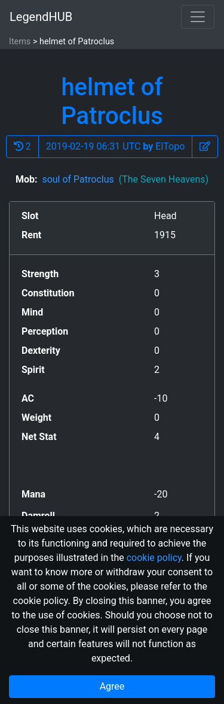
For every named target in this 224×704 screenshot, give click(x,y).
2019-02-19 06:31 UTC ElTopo (115, 146)
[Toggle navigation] (197, 17)
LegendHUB (41, 17)
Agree (112, 686)
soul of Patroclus (125, 179)
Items (19, 42)
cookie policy (154, 557)
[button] (205, 146)
